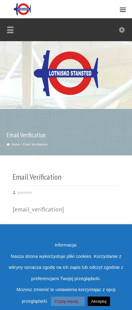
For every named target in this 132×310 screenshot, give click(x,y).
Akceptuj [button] (99, 301)
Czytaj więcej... (68, 301)
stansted (24, 192)
